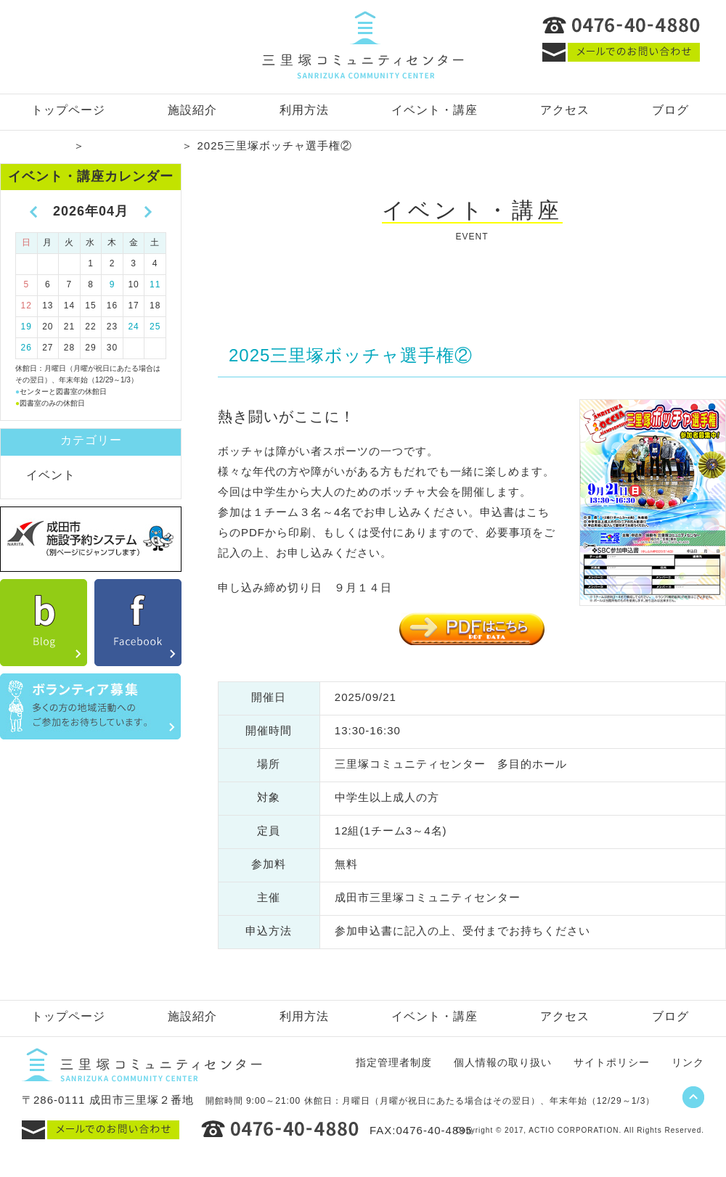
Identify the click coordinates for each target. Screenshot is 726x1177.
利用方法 (304, 110)
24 (133, 326)
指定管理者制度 (394, 1062)
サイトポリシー (612, 1062)
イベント (51, 475)
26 (26, 348)
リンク (688, 1062)
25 (155, 326)
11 (155, 284)
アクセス (565, 110)
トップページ (68, 110)
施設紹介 (192, 110)
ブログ (670, 110)
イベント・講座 (434, 110)
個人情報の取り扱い (503, 1062)
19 (26, 326)
